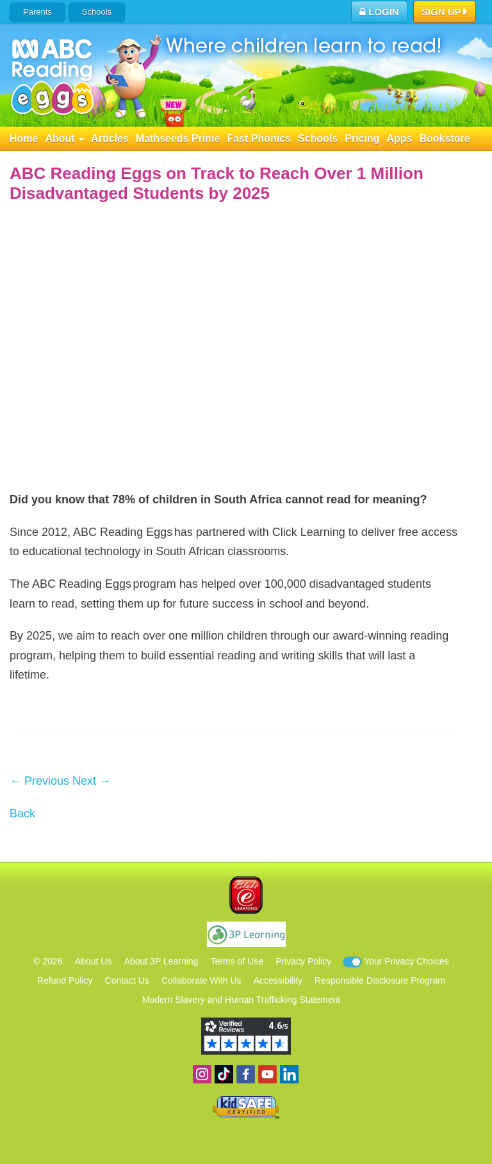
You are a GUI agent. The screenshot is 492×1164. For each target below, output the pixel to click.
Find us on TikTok (224, 1074)
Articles (110, 138)
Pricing (362, 138)
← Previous (39, 781)
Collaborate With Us (201, 980)
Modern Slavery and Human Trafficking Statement (241, 1000)
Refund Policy (64, 980)
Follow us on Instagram (202, 1074)
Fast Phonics (259, 138)
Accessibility (278, 980)
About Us (93, 961)
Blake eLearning (246, 895)
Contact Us (127, 980)
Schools (96, 12)
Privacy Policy (303, 961)
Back (22, 813)
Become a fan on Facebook (245, 1074)
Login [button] (379, 11)
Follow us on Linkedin (289, 1074)
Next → (91, 781)
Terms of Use (237, 961)
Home (24, 138)
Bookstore (444, 138)
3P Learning (246, 934)
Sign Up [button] (445, 13)
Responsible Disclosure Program (380, 980)
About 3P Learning (161, 961)
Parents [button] (37, 12)
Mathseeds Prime (178, 138)
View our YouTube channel (267, 1074)
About (64, 138)
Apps (399, 138)
